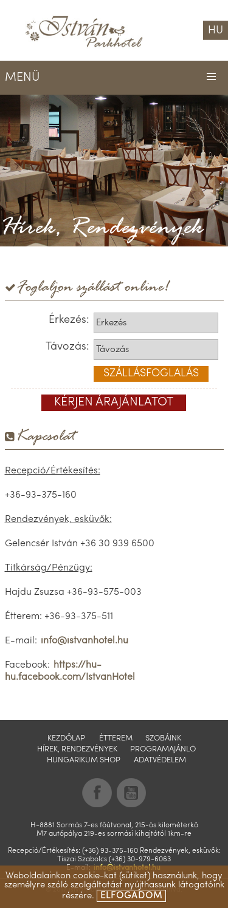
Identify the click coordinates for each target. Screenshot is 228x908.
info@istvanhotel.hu (84, 641)
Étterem (116, 738)
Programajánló (163, 749)
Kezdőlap (66, 738)
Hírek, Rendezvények (77, 749)
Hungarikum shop (83, 760)
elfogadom (131, 896)
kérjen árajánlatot (113, 402)
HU (215, 30)
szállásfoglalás (151, 373)
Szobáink (163, 738)
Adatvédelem (160, 760)
